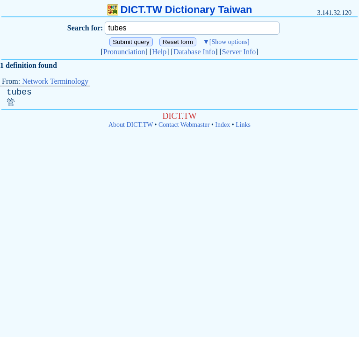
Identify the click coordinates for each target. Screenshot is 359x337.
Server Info (239, 52)
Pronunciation (124, 52)
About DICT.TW (130, 124)
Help (159, 52)
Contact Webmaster (183, 124)
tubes (19, 92)
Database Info (194, 52)
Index (222, 124)
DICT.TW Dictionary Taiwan (179, 9)
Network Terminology (55, 81)
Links (243, 124)
